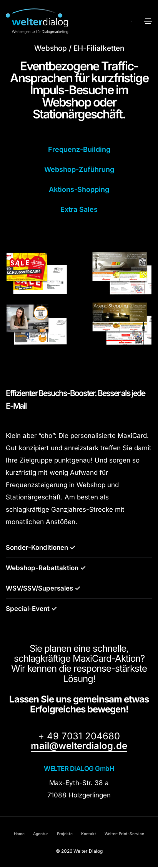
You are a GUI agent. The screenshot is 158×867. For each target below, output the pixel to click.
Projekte (65, 833)
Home (19, 833)
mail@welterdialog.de (79, 745)
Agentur (40, 833)
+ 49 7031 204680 (79, 736)
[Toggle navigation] (148, 21)
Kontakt (88, 833)
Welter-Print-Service (124, 833)
